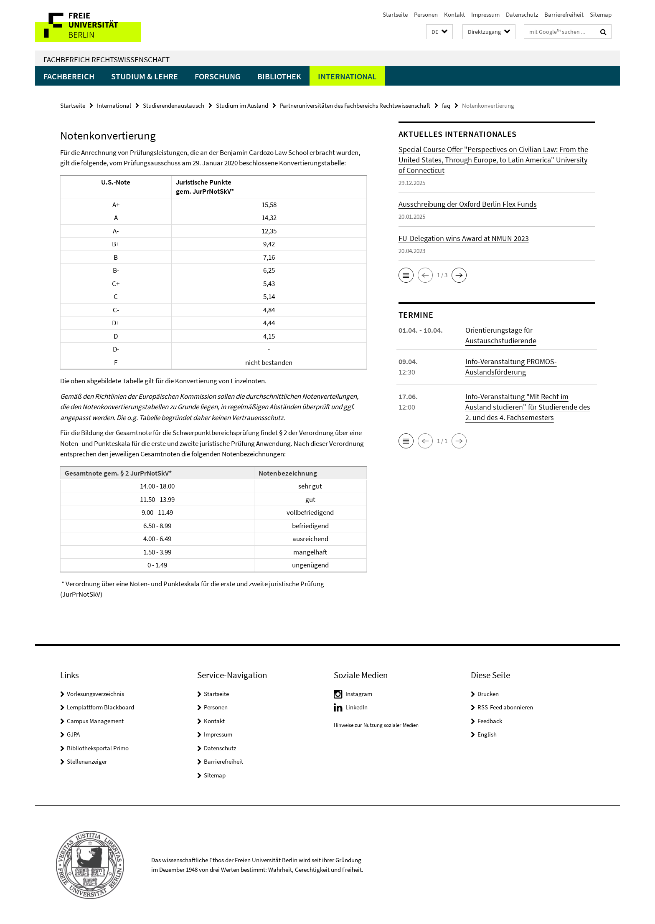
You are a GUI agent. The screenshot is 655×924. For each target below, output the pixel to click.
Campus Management (95, 721)
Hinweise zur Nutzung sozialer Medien (376, 725)
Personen (426, 14)
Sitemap (601, 14)
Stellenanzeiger (87, 761)
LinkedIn (356, 707)
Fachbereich (68, 76)
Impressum (485, 14)
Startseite (395, 14)
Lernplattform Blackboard (100, 707)
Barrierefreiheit (564, 14)
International (347, 76)
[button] (439, 32)
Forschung (218, 76)
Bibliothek (279, 76)
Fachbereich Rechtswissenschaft (106, 59)
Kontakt (454, 14)
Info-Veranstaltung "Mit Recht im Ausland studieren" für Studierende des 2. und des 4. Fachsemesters (527, 407)
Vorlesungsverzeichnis (95, 694)
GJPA (73, 734)
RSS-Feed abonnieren (505, 707)
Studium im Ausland (242, 105)
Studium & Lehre (144, 76)
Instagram (358, 694)
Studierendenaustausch (173, 105)
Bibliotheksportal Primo (98, 748)
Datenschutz (522, 14)
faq (446, 105)
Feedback (489, 721)
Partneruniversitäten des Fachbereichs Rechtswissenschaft (355, 105)
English (487, 734)
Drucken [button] (488, 694)
